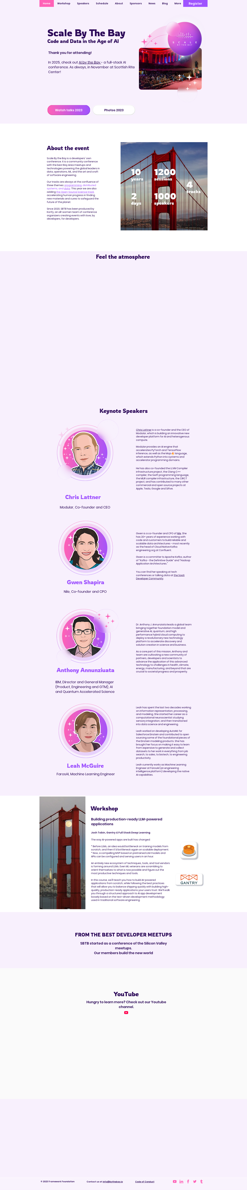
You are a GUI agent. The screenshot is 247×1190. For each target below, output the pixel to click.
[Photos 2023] (113, 110)
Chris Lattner (143, 430)
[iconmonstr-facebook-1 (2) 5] (188, 1181)
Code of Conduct (144, 1181)
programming (73, 185)
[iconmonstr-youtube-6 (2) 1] (175, 1181)
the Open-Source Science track (75, 192)
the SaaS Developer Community (160, 577)
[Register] (195, 3)
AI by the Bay (90, 62)
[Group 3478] (195, 1181)
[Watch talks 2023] (68, 110)
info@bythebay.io (113, 1181)
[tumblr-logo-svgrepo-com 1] (201, 1181)
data (67, 188)
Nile (179, 533)
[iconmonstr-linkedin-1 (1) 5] (181, 1181)
